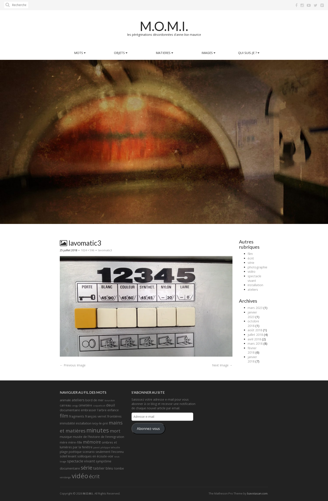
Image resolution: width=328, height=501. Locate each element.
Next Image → (222, 365)
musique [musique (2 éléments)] (66, 437)
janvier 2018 (252, 359)
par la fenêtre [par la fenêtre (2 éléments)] (83, 447)
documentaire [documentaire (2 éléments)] (70, 410)
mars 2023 (255, 308)
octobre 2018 (253, 323)
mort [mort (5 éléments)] (115, 431)
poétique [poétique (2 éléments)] (75, 452)
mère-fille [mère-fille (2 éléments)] (75, 442)
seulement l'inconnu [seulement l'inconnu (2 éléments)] (110, 452)
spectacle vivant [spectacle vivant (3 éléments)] (81, 461)
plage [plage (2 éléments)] (64, 452)
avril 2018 (254, 339)
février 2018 (252, 350)
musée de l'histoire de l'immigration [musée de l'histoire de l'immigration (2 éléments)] (98, 437)
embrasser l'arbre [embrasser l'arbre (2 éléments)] (94, 410)
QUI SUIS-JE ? (248, 53)
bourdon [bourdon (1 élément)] (110, 400)
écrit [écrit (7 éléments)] (94, 476)
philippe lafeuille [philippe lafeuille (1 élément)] (110, 447)
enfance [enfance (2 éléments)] (113, 410)
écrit (251, 258)
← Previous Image (73, 365)
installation (255, 285)
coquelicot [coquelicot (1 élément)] (99, 405)
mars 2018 (255, 343)
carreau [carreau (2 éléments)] (65, 405)
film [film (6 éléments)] (64, 415)
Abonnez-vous (148, 428)
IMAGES (208, 53)
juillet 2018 (255, 335)
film (250, 254)
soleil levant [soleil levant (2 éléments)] (68, 456)
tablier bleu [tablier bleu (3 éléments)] (103, 468)
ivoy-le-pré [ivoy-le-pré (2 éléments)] (100, 423)
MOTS (80, 53)
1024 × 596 (87, 250)
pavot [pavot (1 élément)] (96, 447)
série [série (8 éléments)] (86, 467)
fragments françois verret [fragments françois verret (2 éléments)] (87, 416)
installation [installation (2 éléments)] (83, 423)
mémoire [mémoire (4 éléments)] (92, 442)
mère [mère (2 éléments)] (63, 442)
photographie (257, 267)
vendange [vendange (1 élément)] (65, 477)
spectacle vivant (254, 278)
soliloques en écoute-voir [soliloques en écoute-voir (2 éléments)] (95, 456)
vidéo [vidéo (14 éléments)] (80, 476)
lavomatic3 (105, 250)
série (251, 263)
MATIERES (164, 53)
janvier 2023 (252, 314)
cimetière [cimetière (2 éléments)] (85, 405)
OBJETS (120, 53)
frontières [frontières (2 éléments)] (114, 416)
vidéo (251, 271)
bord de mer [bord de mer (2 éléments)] (94, 400)
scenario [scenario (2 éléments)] (89, 452)
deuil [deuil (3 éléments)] (110, 405)
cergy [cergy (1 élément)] (75, 405)
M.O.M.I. (164, 26)
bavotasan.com (257, 493)
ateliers (253, 289)
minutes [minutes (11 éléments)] (97, 430)
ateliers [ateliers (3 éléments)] (78, 399)
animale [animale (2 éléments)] (65, 400)
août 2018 (255, 330)
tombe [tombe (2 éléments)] (119, 468)
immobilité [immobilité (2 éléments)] (67, 423)
